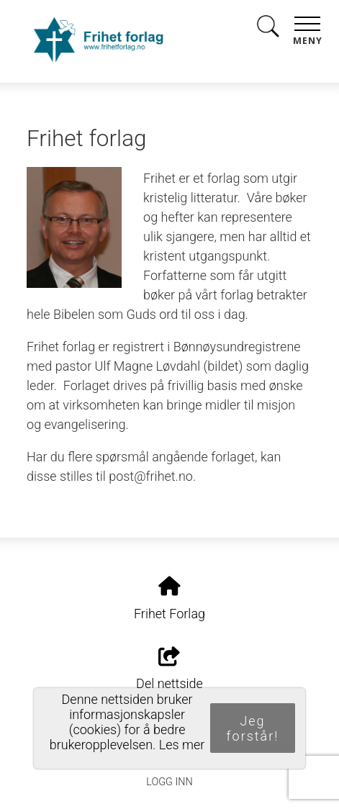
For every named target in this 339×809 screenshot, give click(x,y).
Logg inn (169, 782)
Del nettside (169, 669)
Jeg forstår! (253, 728)
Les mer (182, 744)
